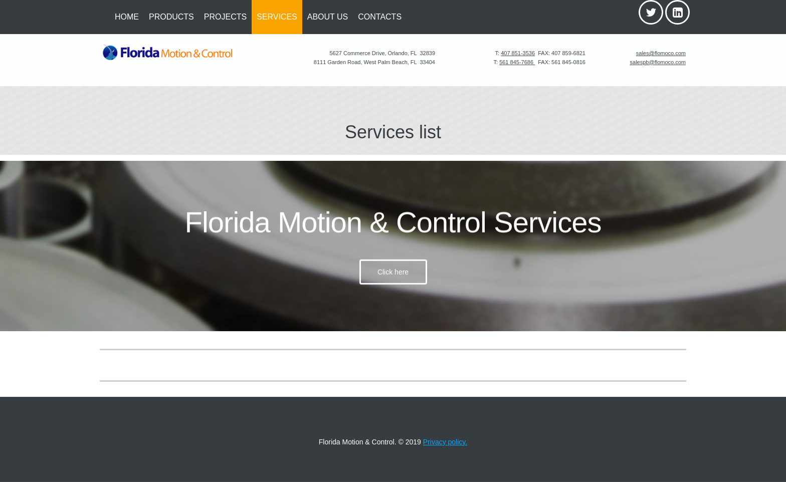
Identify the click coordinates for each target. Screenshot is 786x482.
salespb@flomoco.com (658, 62)
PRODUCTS (171, 17)
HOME (127, 17)
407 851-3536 (518, 53)
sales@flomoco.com (661, 53)
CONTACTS (380, 17)
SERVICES (277, 17)
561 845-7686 (517, 62)
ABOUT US (327, 17)
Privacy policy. (445, 442)
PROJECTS (225, 17)
